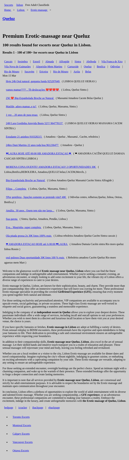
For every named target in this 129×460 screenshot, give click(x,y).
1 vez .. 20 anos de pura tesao (22, 114)
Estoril (36, 61)
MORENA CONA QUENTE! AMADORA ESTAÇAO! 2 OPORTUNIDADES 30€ (51, 166)
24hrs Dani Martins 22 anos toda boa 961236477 (32, 145)
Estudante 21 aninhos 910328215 (24, 136)
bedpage (8, 407)
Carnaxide (73, 66)
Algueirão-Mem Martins (49, 66)
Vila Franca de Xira (111, 61)
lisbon (19, 5)
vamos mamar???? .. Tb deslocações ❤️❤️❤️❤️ (33, 89)
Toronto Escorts (21, 417)
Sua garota (12, 218)
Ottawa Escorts (21, 450)
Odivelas (115, 66)
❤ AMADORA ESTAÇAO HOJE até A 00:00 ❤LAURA (37, 244)
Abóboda (91, 61)
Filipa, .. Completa (16, 188)
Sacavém (29, 71)
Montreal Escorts (22, 425)
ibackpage (37, 407)
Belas (88, 71)
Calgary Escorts (21, 433)
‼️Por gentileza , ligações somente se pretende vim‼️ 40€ (36, 197)
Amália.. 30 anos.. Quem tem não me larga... (30, 210)
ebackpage (54, 407)
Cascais (8, 61)
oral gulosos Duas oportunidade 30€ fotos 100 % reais (35, 257)
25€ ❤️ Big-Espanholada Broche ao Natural (30, 98)
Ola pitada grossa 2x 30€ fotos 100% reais (29, 235)
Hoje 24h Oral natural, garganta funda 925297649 (33, 81)
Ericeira (43, 71)
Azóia (77, 71)
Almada (49, 61)
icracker (22, 407)
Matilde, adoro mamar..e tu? (21, 106)
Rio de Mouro (11, 71)
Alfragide (64, 61)
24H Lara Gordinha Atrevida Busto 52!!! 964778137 (34, 123)
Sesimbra (23, 61)
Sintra (78, 61)
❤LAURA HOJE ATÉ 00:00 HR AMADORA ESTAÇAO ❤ (39, 153)
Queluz (88, 66)
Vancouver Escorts (23, 442)
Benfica (101, 66)
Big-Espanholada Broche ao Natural (25, 180)
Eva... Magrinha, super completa (23, 227)
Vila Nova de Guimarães (17, 66)
